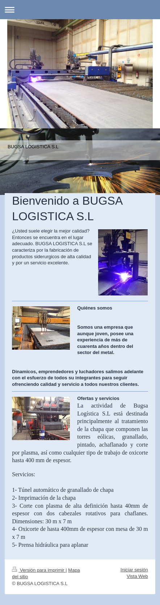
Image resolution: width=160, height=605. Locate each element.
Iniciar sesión (134, 569)
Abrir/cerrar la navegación (80, 9)
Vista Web (137, 576)
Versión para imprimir (39, 570)
